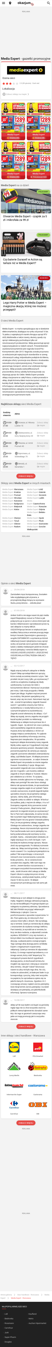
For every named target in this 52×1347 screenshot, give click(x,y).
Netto (31, 1319)
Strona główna (6, 1295)
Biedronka (9, 1319)
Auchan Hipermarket (37, 1323)
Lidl (6, 1314)
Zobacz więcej (26, 476)
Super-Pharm (10, 1337)
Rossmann (9, 1323)
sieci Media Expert (21, 404)
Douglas (8, 1342)
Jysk (7, 1332)
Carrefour (9, 1328)
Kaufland (32, 1314)
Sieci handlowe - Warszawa (28, 1295)
